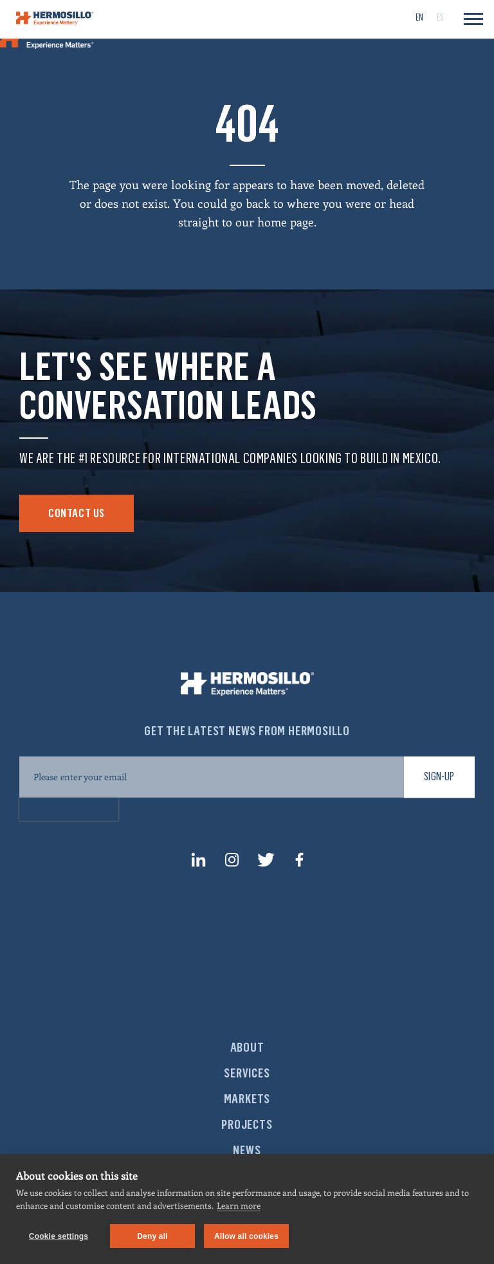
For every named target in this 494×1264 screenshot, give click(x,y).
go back (250, 203)
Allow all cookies (246, 1236)
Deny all (152, 1236)
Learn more (239, 1205)
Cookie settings (58, 1236)
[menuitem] (419, 17)
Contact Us (76, 513)
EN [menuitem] (419, 17)
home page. (286, 222)
